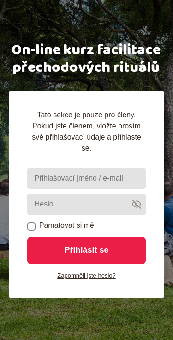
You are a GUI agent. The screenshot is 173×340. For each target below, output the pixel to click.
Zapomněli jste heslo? (86, 275)
